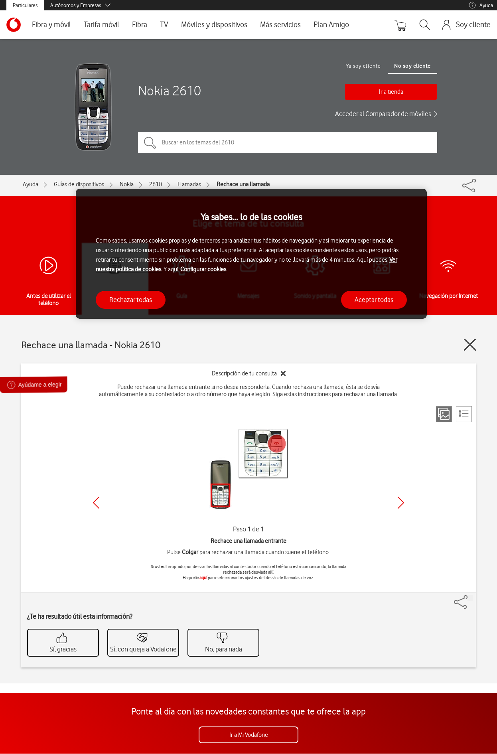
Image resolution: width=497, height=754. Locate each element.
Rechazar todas (130, 300)
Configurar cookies (203, 269)
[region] (251, 254)
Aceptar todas (374, 300)
